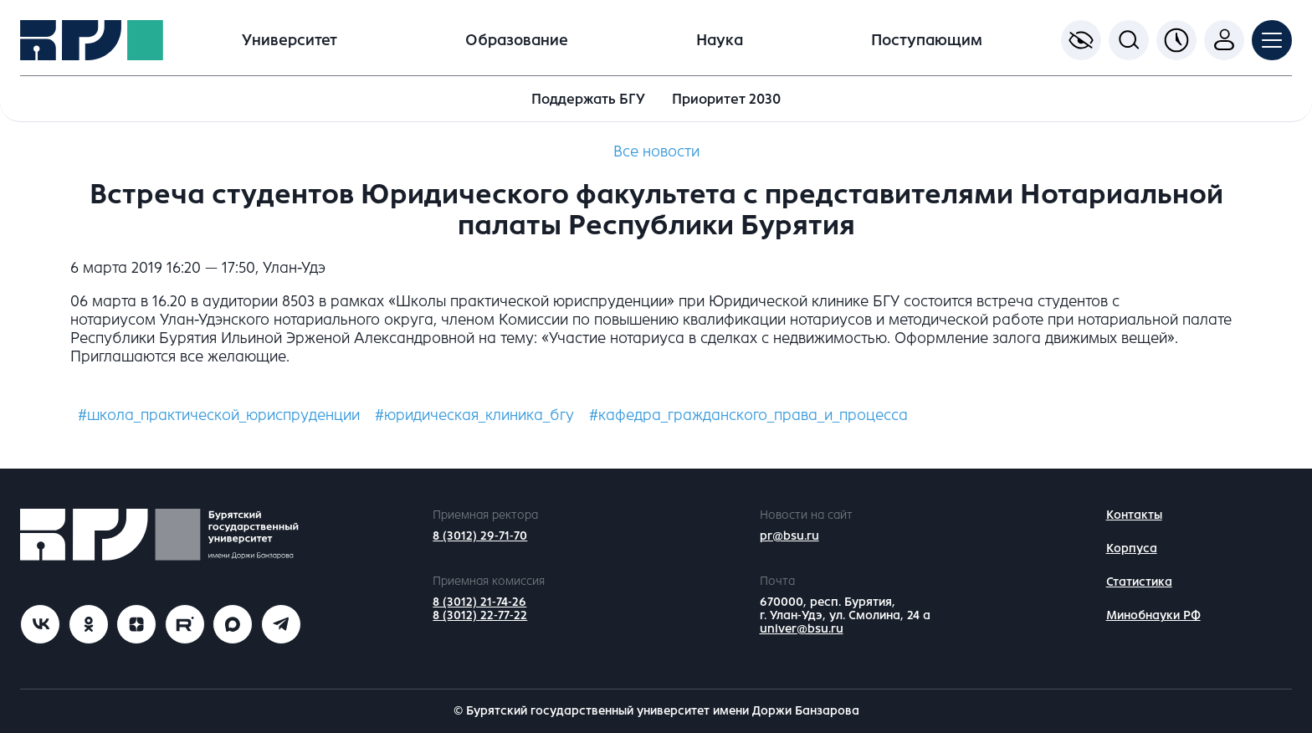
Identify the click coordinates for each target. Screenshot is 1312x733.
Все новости (656, 151)
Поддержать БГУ (588, 99)
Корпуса (1131, 548)
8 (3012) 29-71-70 (480, 536)
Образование (516, 40)
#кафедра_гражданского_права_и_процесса (748, 415)
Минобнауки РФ (1153, 615)
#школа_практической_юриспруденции (219, 415)
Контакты (1134, 515)
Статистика (1139, 582)
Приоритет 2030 (726, 99)
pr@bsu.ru (789, 536)
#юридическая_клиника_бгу (474, 415)
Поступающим (926, 40)
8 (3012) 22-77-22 (480, 615)
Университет (289, 40)
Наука (719, 40)
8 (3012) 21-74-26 (479, 602)
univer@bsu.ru (801, 629)
